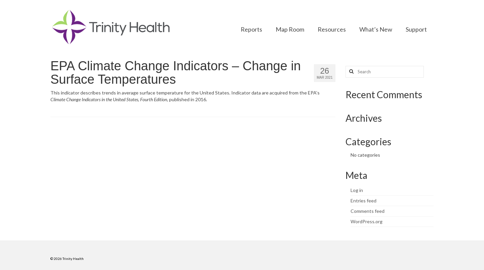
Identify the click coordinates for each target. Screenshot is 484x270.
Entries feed (363, 200)
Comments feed (368, 211)
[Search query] (385, 72)
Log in (357, 190)
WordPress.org (366, 221)
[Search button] (351, 72)
